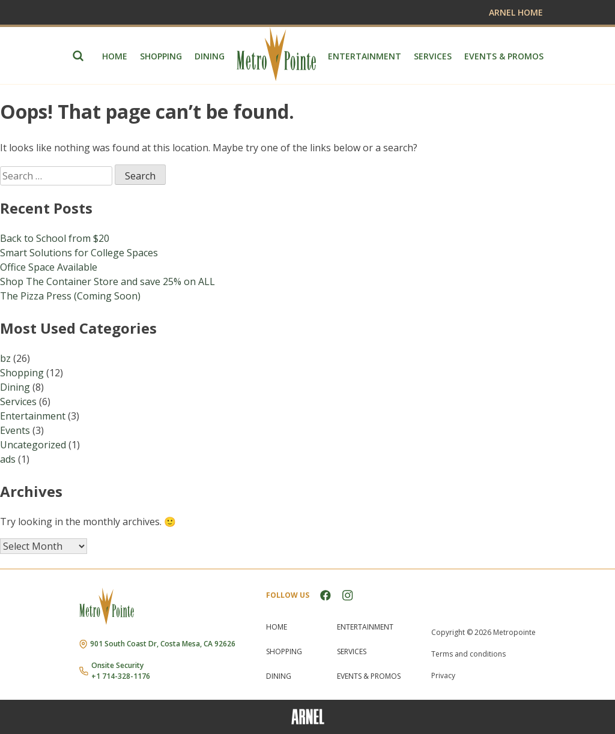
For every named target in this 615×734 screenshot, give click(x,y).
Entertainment (364, 56)
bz (5, 358)
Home (114, 56)
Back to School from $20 (54, 238)
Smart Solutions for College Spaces (79, 252)
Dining (210, 56)
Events (15, 430)
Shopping (161, 56)
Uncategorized (33, 444)
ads (8, 459)
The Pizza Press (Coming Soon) (70, 295)
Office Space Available (48, 267)
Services (433, 56)
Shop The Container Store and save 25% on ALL (107, 281)
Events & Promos (504, 56)
